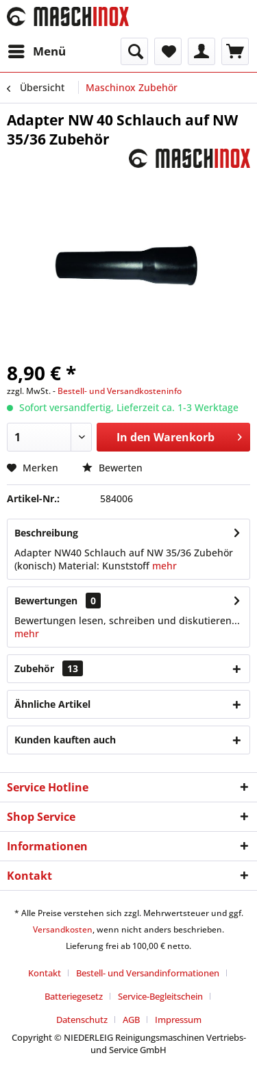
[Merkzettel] (168, 51)
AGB (131, 1019)
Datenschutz (82, 1019)
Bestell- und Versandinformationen (147, 973)
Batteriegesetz (74, 996)
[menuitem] (36, 51)
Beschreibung (46, 532)
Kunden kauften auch (65, 739)
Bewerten (112, 467)
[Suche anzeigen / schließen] (134, 51)
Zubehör (48, 668)
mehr (164, 565)
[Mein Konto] (201, 51)
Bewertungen (45, 600)
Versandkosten (63, 929)
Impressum (178, 1019)
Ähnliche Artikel (52, 704)
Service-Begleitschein (160, 996)
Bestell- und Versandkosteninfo (120, 391)
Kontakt (44, 973)
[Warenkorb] (235, 51)
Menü (37, 49)
